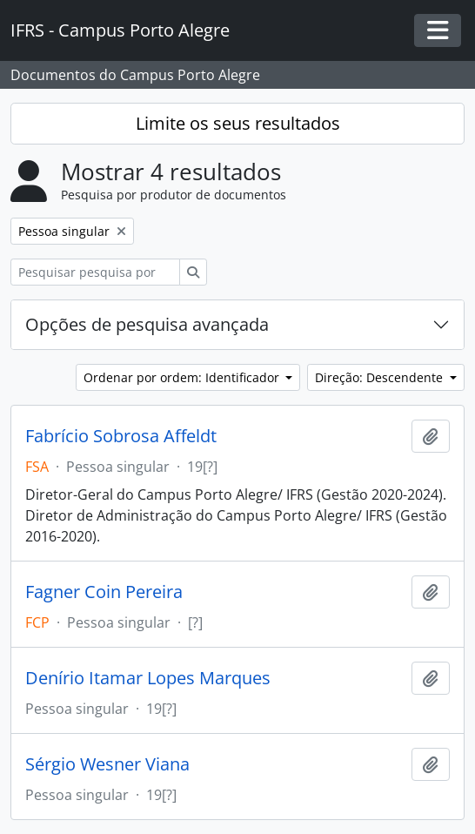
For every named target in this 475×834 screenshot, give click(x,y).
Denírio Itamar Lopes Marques (148, 678)
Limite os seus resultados (238, 123)
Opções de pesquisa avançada (147, 324)
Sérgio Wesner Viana (107, 764)
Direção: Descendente (380, 377)
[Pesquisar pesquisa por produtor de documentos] (95, 272)
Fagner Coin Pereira (104, 592)
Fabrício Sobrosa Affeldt (121, 436)
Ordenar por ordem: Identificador (183, 377)
